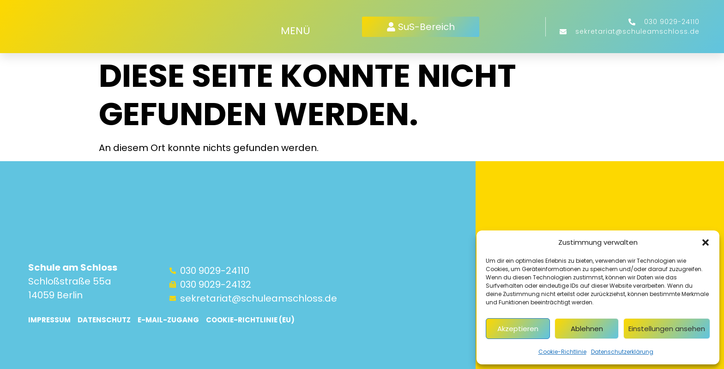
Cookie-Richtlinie (562, 352)
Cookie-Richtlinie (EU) (250, 320)
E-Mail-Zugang (168, 320)
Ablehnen (587, 328)
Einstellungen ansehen (666, 328)
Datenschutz (104, 320)
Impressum (49, 320)
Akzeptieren (517, 328)
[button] (705, 242)
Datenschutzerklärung (622, 352)
